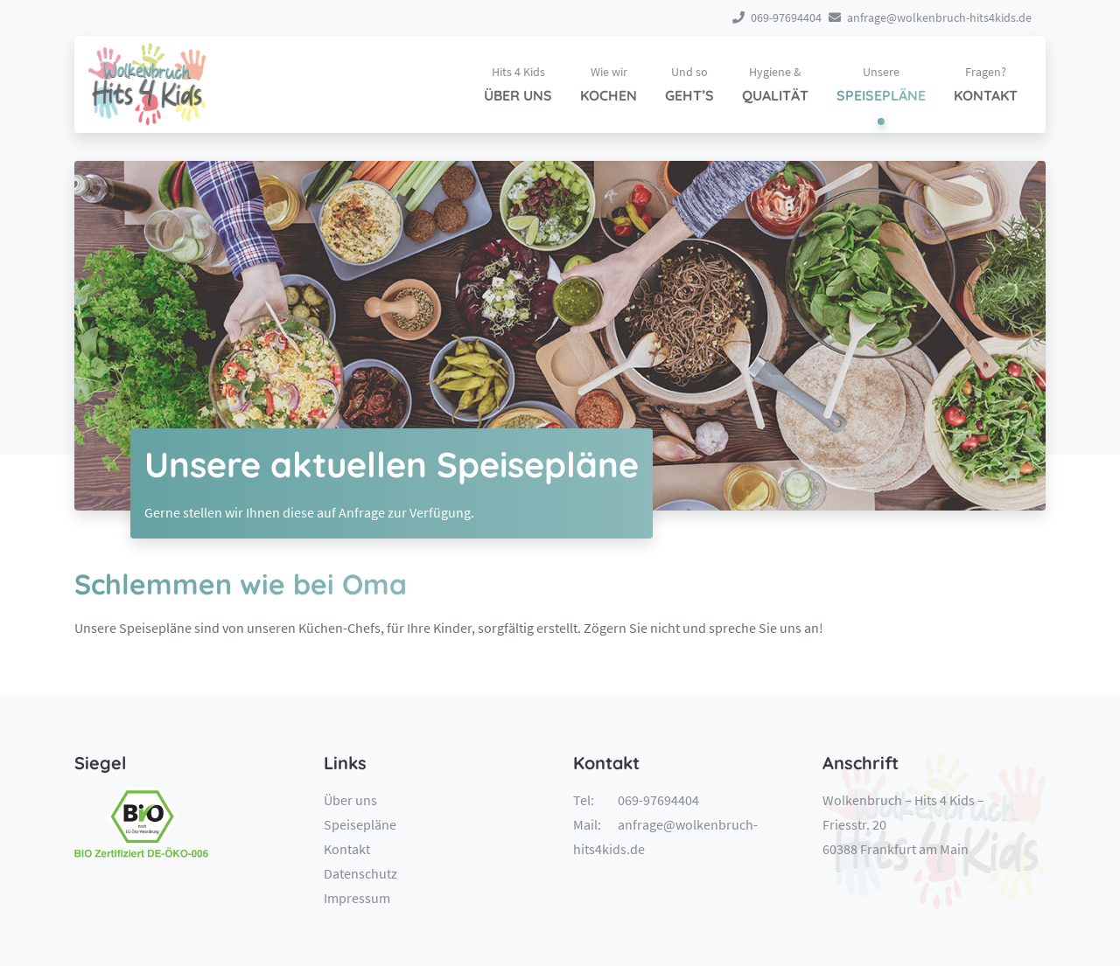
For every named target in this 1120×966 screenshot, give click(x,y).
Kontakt (347, 849)
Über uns (350, 800)
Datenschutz (360, 873)
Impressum (357, 898)
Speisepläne (360, 824)
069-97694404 (777, 17)
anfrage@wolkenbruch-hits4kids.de (930, 17)
